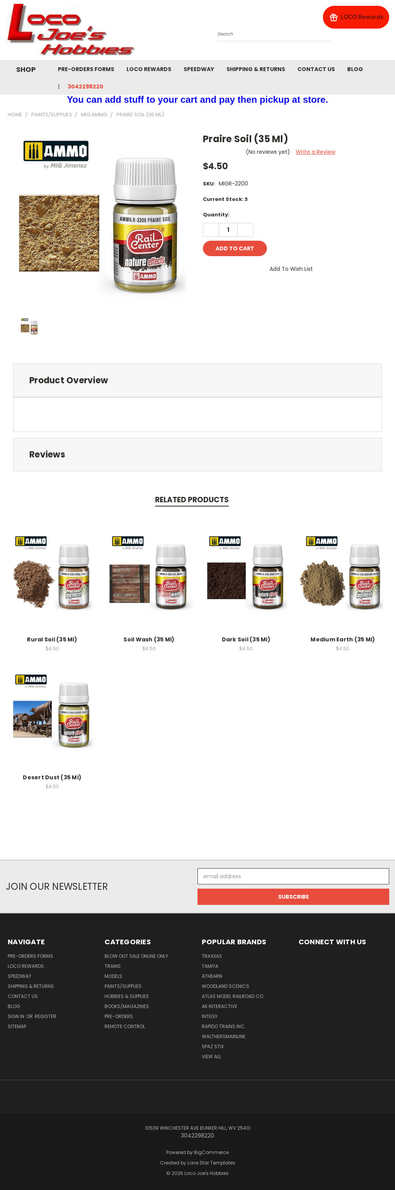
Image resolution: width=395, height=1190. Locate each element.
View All (211, 1056)
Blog (355, 69)
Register (45, 1016)
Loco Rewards (149, 69)
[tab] (197, 380)
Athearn (212, 976)
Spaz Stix (213, 1046)
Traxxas (212, 956)
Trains (113, 966)
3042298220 (85, 86)
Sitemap (17, 1026)
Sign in (16, 1016)
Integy (210, 1016)
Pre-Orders (119, 1016)
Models (113, 976)
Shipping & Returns (255, 69)
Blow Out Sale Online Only (136, 956)
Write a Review (315, 152)
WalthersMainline (223, 1036)
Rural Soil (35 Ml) (52, 639)
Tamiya (210, 966)
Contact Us (316, 69)
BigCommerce (211, 1152)
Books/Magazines (127, 1006)
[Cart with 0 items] (387, 32)
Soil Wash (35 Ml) (148, 639)
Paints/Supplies (123, 986)
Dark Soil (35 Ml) (246, 639)
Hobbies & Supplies (127, 996)
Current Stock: (225, 199)
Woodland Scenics (225, 986)
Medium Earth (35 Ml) (343, 639)
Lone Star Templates (211, 1162)
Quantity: (216, 214)
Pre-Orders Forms (86, 69)
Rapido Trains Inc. (224, 1026)
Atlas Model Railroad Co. (233, 996)
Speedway (199, 69)
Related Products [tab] (192, 500)
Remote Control (125, 1026)
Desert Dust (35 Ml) (52, 777)
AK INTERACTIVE (219, 1006)
